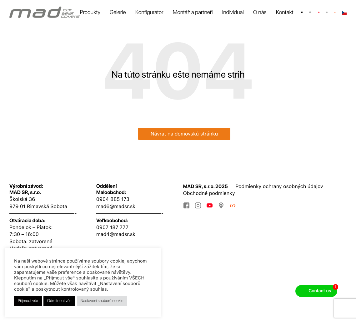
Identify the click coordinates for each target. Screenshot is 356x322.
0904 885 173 (112, 199)
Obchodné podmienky (209, 193)
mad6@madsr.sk (115, 206)
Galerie (118, 12)
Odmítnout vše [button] (59, 301)
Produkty (90, 12)
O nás (260, 12)
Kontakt (284, 12)
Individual (233, 12)
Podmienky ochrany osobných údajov (279, 186)
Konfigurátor (149, 12)
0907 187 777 (112, 227)
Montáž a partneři (193, 12)
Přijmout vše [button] (28, 301)
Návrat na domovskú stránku (184, 134)
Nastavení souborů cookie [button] (102, 301)
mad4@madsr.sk (115, 234)
